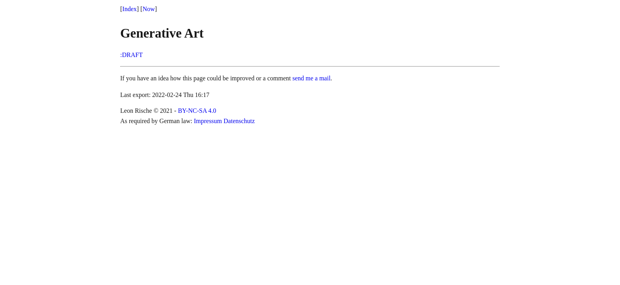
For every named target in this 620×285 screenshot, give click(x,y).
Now (148, 9)
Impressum (208, 121)
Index (129, 9)
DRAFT (132, 54)
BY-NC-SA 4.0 (197, 110)
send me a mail (311, 78)
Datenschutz (239, 121)
